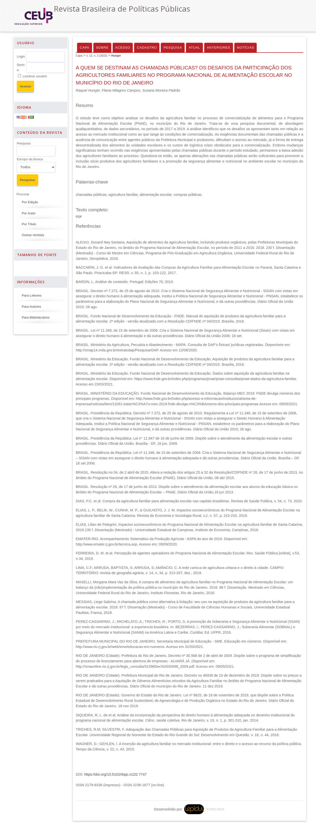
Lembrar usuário (35, 76)
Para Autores (31, 306)
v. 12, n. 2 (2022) (96, 55)
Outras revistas (33, 235)
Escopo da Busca (30, 159)
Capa (84, 47)
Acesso (122, 47)
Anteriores (218, 47)
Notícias (245, 47)
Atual (194, 47)
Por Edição (30, 202)
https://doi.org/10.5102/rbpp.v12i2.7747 (115, 774)
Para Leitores (31, 295)
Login (21, 56)
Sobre (102, 47)
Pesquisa (24, 143)
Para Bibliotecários (36, 317)
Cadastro (147, 47)
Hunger (116, 55)
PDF (79, 217)
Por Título (29, 224)
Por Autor (29, 213)
